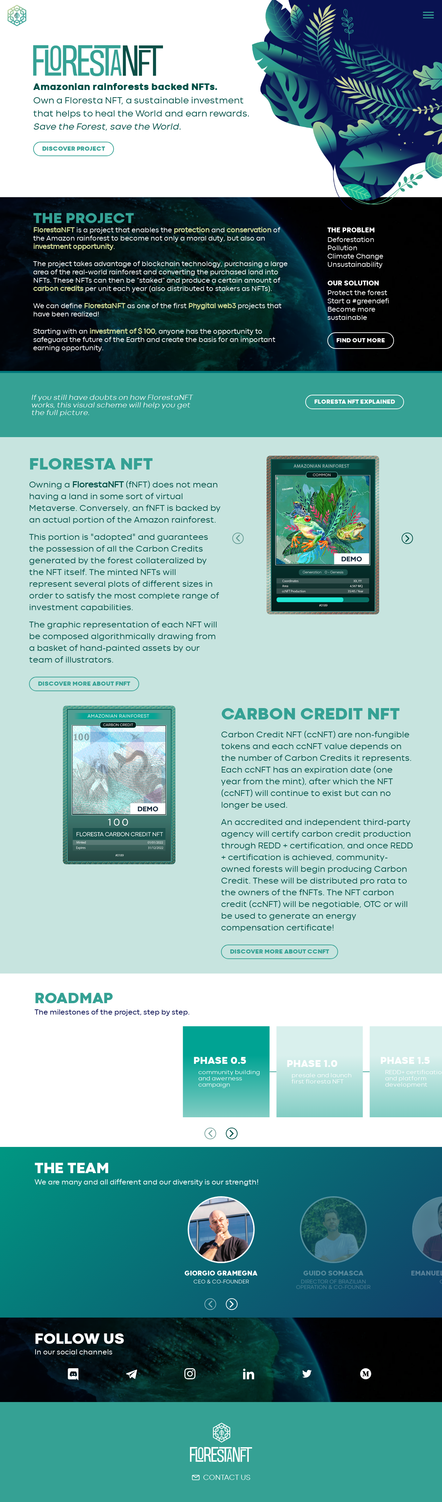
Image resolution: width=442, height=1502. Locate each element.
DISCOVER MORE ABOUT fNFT (84, 684)
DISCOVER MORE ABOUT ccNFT (279, 952)
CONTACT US (221, 1477)
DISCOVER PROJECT (73, 149)
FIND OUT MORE (360, 340)
